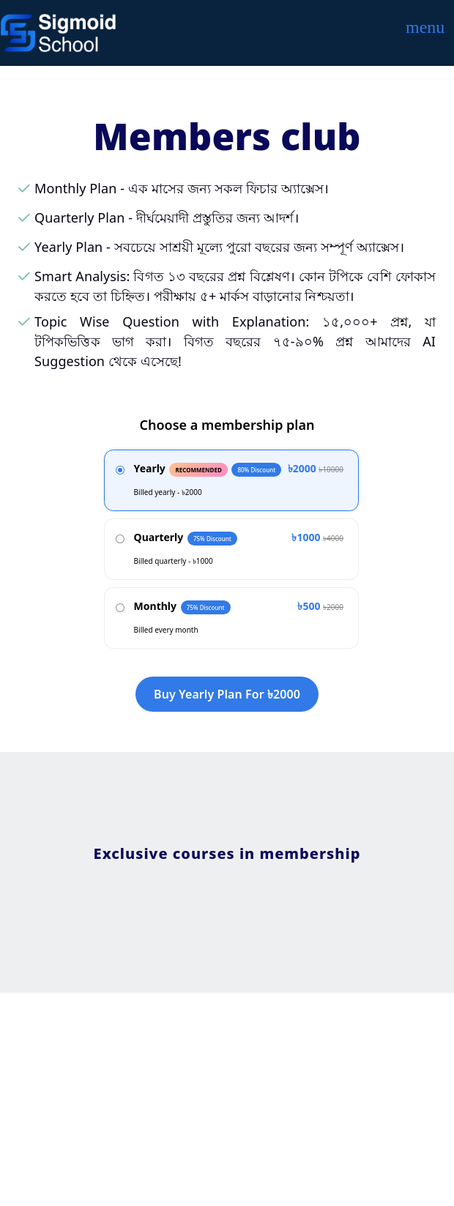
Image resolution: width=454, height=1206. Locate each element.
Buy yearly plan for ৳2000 (227, 694)
